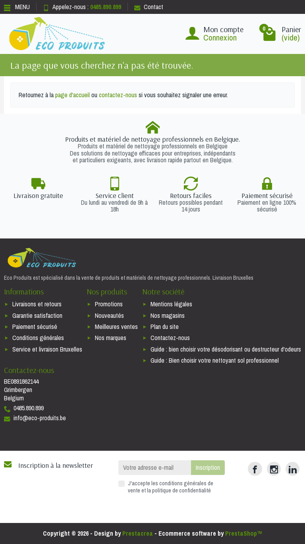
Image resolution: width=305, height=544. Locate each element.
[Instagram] (274, 469)
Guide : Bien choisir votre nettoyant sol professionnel (215, 360)
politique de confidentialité (181, 490)
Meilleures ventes (116, 326)
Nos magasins (168, 315)
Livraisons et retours (37, 304)
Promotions (109, 304)
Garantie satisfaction (37, 315)
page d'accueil (72, 94)
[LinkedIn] (292, 469)
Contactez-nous (170, 337)
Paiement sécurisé (34, 326)
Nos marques (110, 337)
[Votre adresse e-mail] (154, 467)
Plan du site (165, 326)
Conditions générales (38, 337)
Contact (148, 6)
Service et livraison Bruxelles (47, 349)
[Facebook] (255, 469)
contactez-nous (118, 94)
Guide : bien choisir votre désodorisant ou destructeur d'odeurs (226, 349)
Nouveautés (109, 315)
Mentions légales (171, 304)
